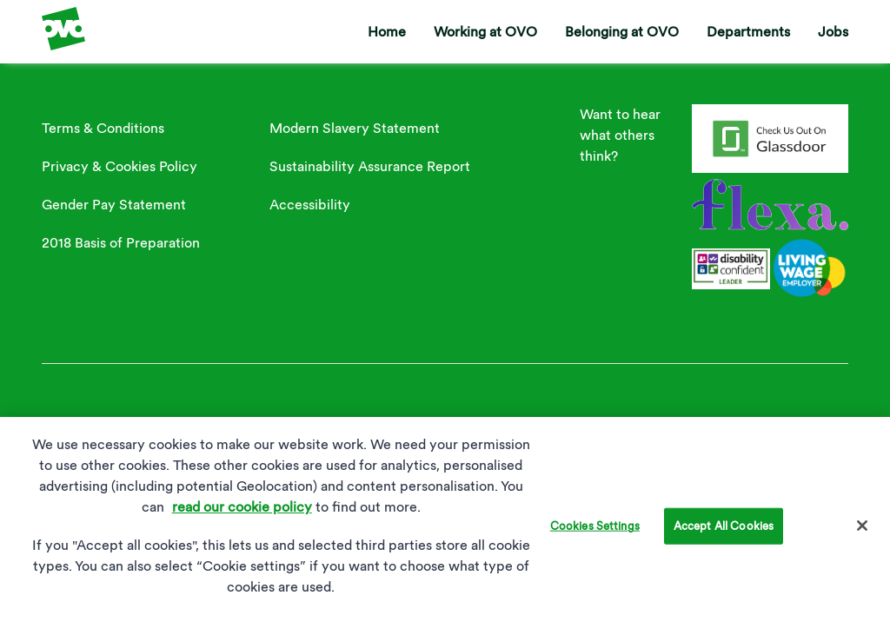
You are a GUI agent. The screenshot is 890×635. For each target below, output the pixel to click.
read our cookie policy (242, 513)
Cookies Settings (595, 532)
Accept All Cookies (724, 532)
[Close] (862, 532)
